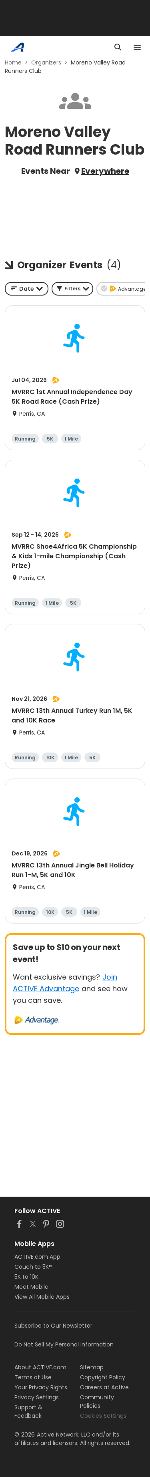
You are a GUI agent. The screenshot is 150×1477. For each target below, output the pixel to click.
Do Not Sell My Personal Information (64, 1344)
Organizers (46, 62)
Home (13, 62)
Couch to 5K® (33, 1267)
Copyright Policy (102, 1377)
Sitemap (92, 1367)
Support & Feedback (28, 1411)
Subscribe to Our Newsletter (53, 1326)
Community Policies (97, 1401)
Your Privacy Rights (40, 1387)
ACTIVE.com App (37, 1257)
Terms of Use (33, 1377)
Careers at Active (104, 1387)
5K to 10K (26, 1277)
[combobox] (26, 289)
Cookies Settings (103, 1416)
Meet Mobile (31, 1287)
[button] (72, 289)
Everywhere (105, 171)
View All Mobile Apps (42, 1297)
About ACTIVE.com (40, 1367)
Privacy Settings (36, 1397)
